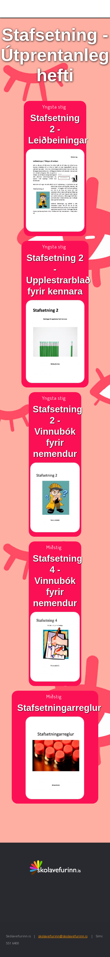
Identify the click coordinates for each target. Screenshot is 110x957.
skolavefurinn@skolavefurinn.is (62, 936)
